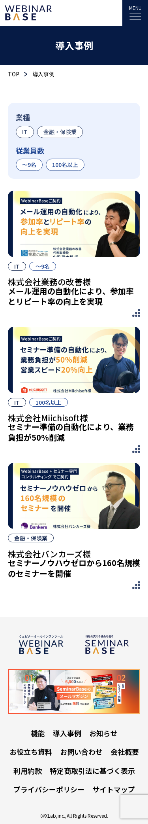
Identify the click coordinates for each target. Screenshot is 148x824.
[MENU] (135, 13)
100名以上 (65, 165)
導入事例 (67, 733)
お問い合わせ (81, 751)
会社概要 (125, 751)
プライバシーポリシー (48, 789)
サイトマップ (113, 789)
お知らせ (103, 733)
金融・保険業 (60, 132)
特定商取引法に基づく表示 (92, 770)
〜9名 (29, 165)
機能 (38, 733)
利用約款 (27, 770)
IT (25, 132)
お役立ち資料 (30, 751)
